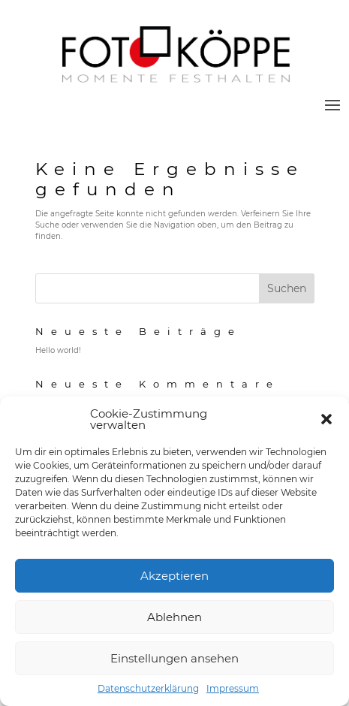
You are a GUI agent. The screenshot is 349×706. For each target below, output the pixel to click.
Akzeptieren (174, 576)
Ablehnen (174, 617)
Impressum (232, 688)
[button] (326, 419)
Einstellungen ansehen (174, 658)
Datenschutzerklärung (148, 688)
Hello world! (58, 350)
